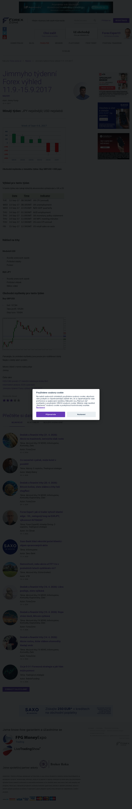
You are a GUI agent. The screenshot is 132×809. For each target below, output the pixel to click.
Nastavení (40, 407)
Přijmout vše (51, 414)
